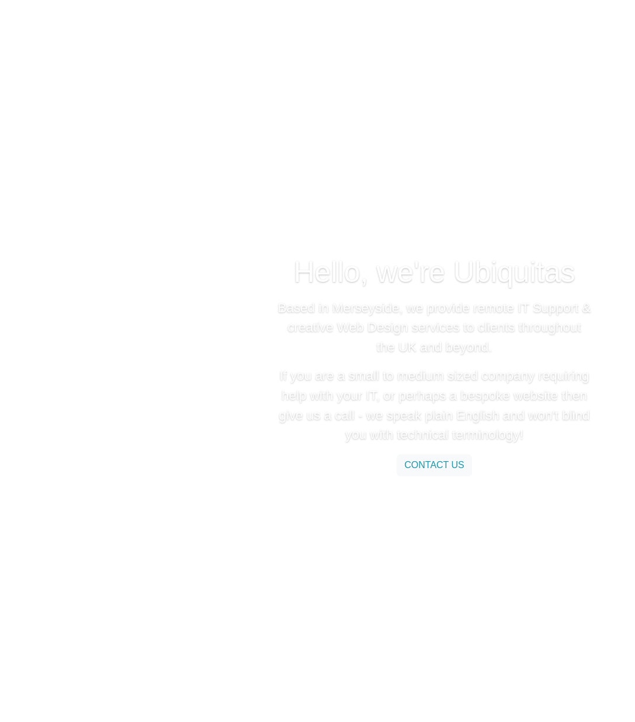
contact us (434, 465)
